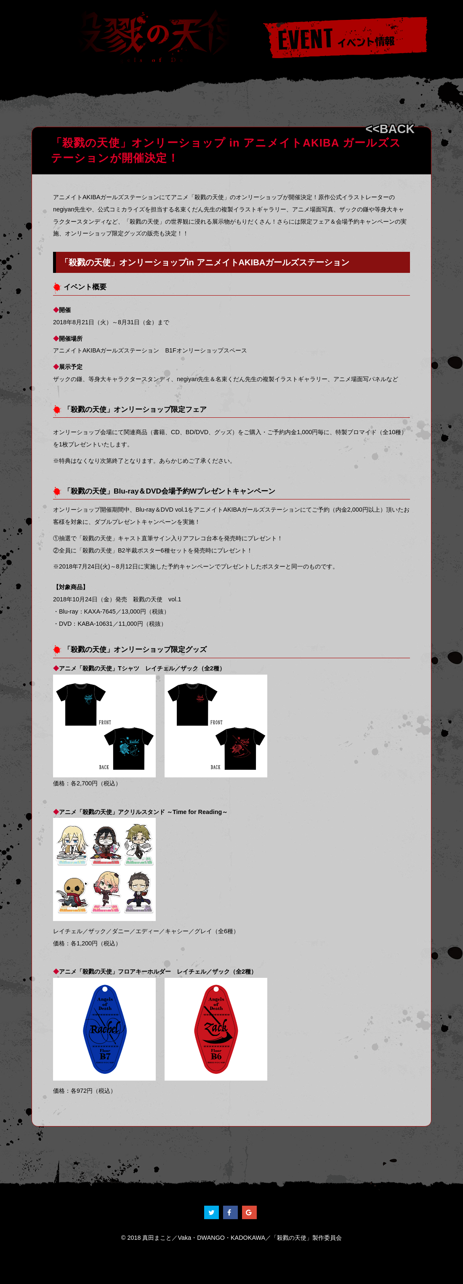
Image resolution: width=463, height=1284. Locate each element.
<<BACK (390, 129)
